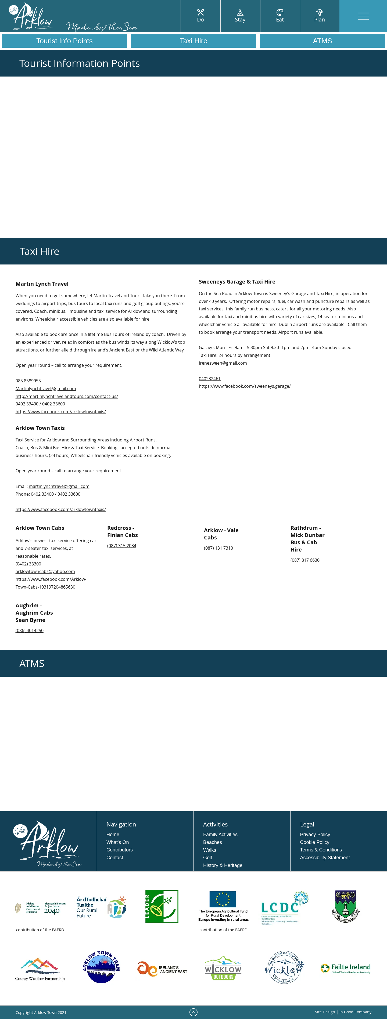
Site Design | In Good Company (343, 1011)
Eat (280, 19)
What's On (117, 842)
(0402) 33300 (28, 564)
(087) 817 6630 (305, 560)
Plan (319, 19)
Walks (209, 850)
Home (112, 834)
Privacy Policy (315, 834)
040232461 (210, 379)
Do (200, 19)
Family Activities (220, 834)
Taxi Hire (193, 41)
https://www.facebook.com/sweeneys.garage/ (245, 386)
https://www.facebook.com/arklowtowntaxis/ (61, 412)
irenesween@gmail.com (223, 363)
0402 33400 (28, 404)
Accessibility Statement (325, 857)
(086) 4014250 (30, 630)
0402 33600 (53, 404)
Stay (240, 19)
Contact (114, 857)
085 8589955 (28, 381)
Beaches (212, 842)
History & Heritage (222, 865)
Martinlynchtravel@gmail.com (46, 388)
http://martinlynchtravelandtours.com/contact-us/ (67, 396)
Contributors (119, 850)
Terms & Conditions (321, 850)
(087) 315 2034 (121, 546)
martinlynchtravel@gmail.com (59, 486)
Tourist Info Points (64, 41)
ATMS (322, 41)
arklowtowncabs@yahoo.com (45, 571)
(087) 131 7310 (218, 548)
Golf (207, 857)
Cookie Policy (314, 842)
